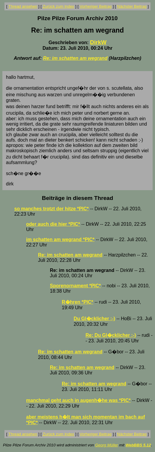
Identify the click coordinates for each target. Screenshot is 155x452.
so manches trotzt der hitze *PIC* (51, 208)
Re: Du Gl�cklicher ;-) (111, 335)
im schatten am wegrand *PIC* (60, 239)
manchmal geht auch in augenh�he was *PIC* (78, 400)
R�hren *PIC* (77, 301)
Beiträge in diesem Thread (77, 198)
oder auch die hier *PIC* (53, 224)
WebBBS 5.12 (138, 445)
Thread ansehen (22, 6)
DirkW (98, 42)
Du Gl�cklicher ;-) (94, 318)
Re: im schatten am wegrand (75, 58)
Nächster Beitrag (131, 6)
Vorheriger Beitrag (95, 6)
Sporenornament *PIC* (75, 285)
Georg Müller (106, 445)
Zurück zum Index (58, 6)
